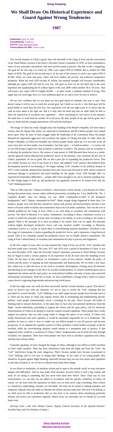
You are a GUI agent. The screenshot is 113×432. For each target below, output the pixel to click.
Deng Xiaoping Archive (56, 423)
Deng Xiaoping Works (28, 44)
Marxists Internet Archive (57, 427)
